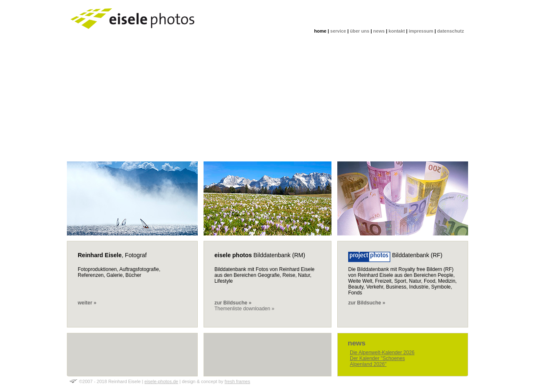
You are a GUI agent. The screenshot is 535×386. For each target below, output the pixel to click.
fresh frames (237, 381)
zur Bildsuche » (366, 303)
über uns (359, 30)
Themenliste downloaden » (244, 309)
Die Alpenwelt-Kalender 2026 (382, 352)
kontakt (397, 30)
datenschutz (450, 30)
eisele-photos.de (161, 381)
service (338, 30)
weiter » (87, 303)
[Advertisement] (267, 98)
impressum (421, 30)
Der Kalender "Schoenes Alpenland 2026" (377, 361)
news (379, 30)
